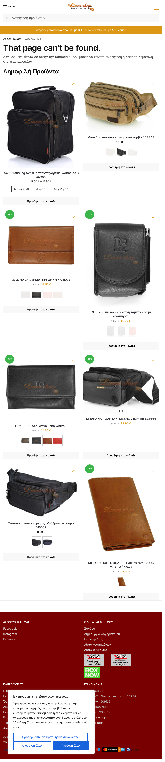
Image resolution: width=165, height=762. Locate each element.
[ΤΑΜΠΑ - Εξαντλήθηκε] (58, 295)
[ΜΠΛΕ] (47, 542)
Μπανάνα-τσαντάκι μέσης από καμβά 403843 (120, 137)
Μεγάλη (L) (61, 188)
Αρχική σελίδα (12, 38)
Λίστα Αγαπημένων (97, 644)
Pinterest (9, 639)
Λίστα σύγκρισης (95, 650)
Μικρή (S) (41, 188)
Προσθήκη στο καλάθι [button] (121, 455)
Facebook (10, 628)
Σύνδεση (90, 628)
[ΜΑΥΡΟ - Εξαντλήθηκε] (121, 331)
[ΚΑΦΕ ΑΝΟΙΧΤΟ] (47, 441)
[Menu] (9, 7)
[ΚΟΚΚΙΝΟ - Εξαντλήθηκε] (47, 295)
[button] (156, 7)
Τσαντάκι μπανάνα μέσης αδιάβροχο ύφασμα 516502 (41, 525)
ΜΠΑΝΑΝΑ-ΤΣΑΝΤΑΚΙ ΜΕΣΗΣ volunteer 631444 (121, 419)
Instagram (10, 634)
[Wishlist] (73, 84)
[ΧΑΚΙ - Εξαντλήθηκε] (132, 152)
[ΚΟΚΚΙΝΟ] (58, 441)
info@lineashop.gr (97, 717)
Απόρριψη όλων (32, 745)
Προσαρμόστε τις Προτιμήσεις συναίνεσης (50, 737)
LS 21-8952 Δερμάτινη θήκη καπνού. (41, 426)
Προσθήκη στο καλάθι (41, 201)
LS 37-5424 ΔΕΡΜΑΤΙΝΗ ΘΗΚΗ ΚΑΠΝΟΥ (41, 280)
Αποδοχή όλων (71, 745)
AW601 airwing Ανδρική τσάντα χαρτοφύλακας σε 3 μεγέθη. (41, 175)
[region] (51, 722)
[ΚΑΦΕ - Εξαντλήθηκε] (111, 152)
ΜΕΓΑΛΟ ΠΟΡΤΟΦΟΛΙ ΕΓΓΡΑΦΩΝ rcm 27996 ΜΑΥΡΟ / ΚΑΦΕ (121, 565)
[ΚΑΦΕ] (25, 441)
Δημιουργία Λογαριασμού (102, 634)
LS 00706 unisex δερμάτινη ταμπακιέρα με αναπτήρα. (121, 314)
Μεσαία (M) (21, 188)
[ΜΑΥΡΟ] (121, 152)
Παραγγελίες (93, 639)
